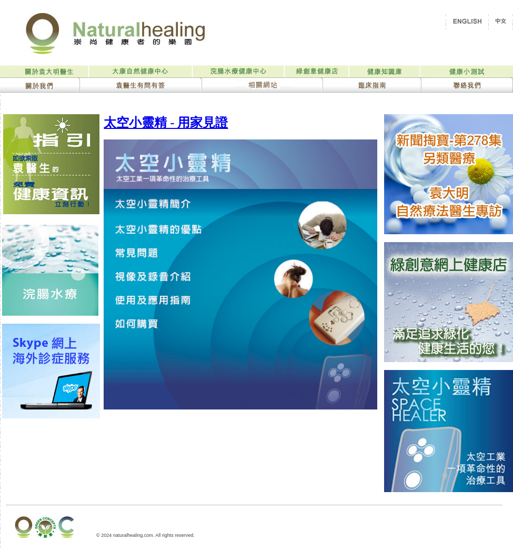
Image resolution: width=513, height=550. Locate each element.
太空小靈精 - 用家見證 (166, 122)
